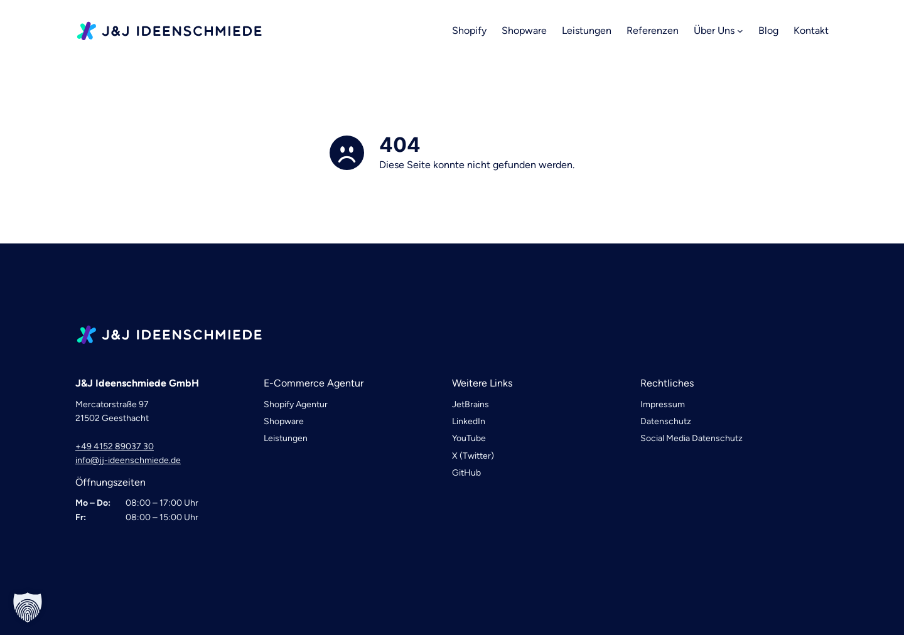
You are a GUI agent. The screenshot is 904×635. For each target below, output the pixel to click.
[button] (27, 607)
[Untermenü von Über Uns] (740, 31)
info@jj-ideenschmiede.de (128, 460)
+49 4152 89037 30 (114, 446)
